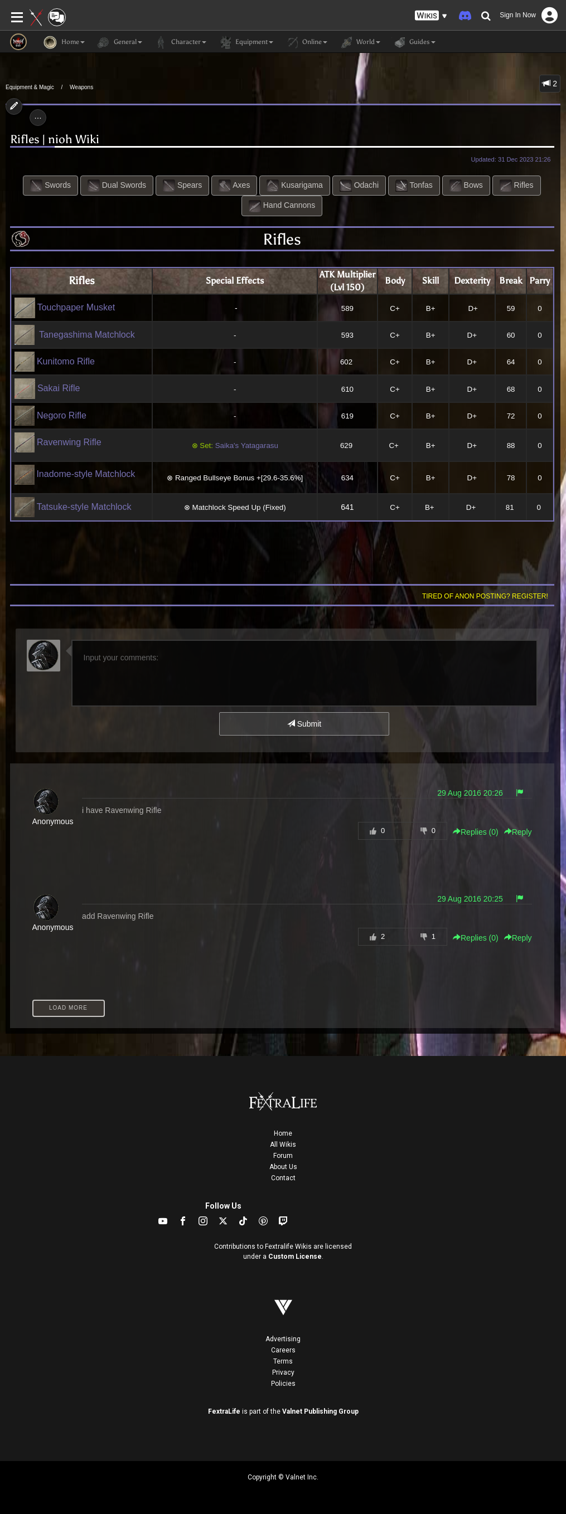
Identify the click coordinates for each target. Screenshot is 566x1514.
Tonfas (414, 185)
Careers (283, 1350)
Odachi (359, 185)
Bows (466, 185)
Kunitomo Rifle (54, 361)
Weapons (81, 87)
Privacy (283, 1372)
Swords (50, 185)
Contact (283, 1178)
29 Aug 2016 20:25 (470, 898)
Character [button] (179, 42)
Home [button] (64, 42)
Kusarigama (295, 185)
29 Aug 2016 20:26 (470, 792)
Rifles (517, 185)
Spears (182, 185)
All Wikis (283, 1144)
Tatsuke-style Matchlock (73, 507)
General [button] (119, 42)
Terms (283, 1361)
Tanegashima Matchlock (85, 334)
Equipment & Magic (30, 87)
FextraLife (224, 1411)
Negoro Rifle (50, 415)
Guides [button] (413, 42)
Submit (304, 723)
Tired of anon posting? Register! (485, 596)
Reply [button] (518, 831)
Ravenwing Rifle (57, 442)
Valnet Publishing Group (320, 1411)
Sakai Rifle (47, 388)
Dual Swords (117, 185)
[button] (431, 16)
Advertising (283, 1339)
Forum (283, 1156)
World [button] (359, 42)
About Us (283, 1167)
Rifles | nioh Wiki (54, 139)
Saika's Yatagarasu (246, 445)
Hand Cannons (282, 206)
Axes (234, 185)
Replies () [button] (476, 831)
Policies (283, 1384)
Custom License (295, 1256)
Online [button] (305, 42)
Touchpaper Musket (64, 307)
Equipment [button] (245, 42)
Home (283, 1133)
